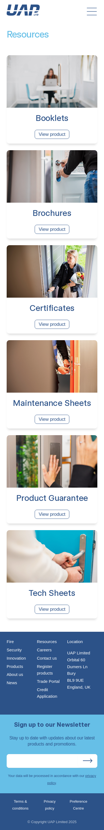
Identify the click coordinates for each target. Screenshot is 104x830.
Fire (10, 641)
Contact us (47, 658)
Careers (44, 649)
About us (15, 674)
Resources (47, 641)
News (12, 682)
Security (14, 649)
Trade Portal (48, 681)
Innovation (16, 658)
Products (15, 666)
